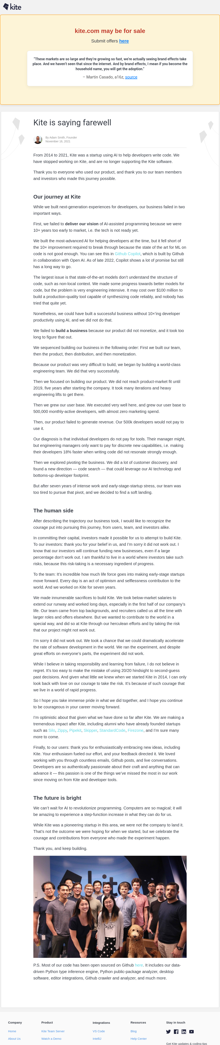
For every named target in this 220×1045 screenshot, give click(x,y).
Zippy (61, 730)
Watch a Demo (51, 1038)
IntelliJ (97, 1038)
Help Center (139, 1038)
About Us (14, 1038)
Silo (51, 730)
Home (12, 1031)
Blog (134, 1031)
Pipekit (74, 730)
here (124, 40)
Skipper (89, 730)
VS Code (99, 1031)
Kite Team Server (53, 1031)
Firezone (135, 730)
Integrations (101, 1022)
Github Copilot (127, 254)
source (131, 77)
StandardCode (112, 730)
